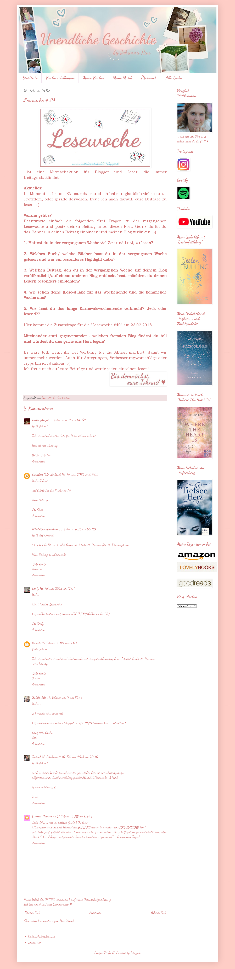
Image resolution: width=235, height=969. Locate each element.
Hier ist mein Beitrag (45, 445)
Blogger (135, 953)
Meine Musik (122, 77)
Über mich (149, 77)
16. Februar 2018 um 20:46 (80, 757)
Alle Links (173, 77)
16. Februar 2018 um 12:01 (57, 588)
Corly (35, 588)
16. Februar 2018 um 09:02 (80, 474)
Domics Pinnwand (44, 816)
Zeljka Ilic (39, 697)
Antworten (38, 461)
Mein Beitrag (40, 500)
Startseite (30, 77)
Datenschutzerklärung (41, 936)
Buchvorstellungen (60, 77)
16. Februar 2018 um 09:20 (77, 529)
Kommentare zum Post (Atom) (56, 921)
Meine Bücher (93, 77)
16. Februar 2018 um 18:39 (64, 697)
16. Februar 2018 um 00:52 (67, 420)
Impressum (35, 942)
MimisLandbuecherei (45, 529)
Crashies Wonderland (46, 474)
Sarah (36, 643)
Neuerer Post (32, 913)
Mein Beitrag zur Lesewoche (49, 554)
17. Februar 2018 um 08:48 (74, 816)
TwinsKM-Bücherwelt (46, 757)
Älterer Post (158, 913)
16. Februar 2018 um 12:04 (59, 643)
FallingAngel (40, 420)
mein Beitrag (40, 664)
